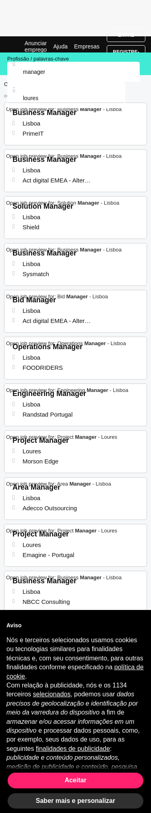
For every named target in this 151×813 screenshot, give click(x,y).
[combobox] (66, 98)
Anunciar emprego (36, 46)
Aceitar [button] (75, 780)
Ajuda (60, 46)
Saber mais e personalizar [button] (75, 800)
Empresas (86, 46)
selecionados (51, 694)
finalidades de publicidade (73, 748)
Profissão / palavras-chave (38, 59)
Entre (126, 35)
